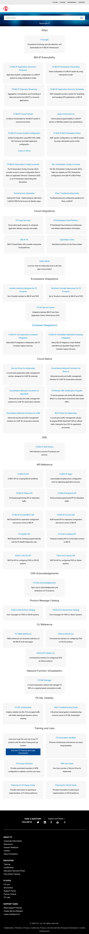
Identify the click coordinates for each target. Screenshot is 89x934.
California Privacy (38, 928)
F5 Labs (7, 897)
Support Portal (10, 891)
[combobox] (41, 18)
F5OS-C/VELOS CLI (66, 634)
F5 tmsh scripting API (67, 534)
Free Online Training (12, 874)
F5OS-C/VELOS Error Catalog (23, 610)
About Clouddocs (11, 854)
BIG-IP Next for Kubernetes (66, 413)
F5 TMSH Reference (23, 634)
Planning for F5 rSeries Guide (23, 785)
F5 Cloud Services (23, 220)
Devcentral (71, 2)
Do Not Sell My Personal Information (63, 928)
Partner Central (10, 894)
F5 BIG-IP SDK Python (44, 447)
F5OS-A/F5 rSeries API (66, 556)
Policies (18, 928)
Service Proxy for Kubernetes (23, 368)
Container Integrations (44, 325)
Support (82, 2)
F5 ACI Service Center (46, 307)
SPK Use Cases (67, 763)
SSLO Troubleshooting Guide (66, 707)
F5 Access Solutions (24, 763)
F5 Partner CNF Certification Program (67, 391)
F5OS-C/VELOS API (23, 556)
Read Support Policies (13, 908)
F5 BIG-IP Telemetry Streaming (24, 89)
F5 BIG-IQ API (23, 474)
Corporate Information (13, 841)
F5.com (55, 2)
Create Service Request (13, 911)
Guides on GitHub (24, 151)
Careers (7, 851)
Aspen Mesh (44, 261)
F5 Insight (44, 40)
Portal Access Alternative (24, 193)
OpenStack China (67, 240)
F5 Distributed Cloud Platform (66, 220)
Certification (9, 868)
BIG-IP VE (24, 240)
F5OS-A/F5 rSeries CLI (46, 653)
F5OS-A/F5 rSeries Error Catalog (66, 610)
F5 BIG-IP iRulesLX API (67, 493)
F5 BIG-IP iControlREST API (23, 515)
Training (7, 864)
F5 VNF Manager (44, 680)
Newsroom (8, 844)
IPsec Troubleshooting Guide (67, 193)
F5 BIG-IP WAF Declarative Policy (67, 133)
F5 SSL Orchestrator (23, 707)
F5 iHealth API (24, 534)
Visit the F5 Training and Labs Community (23, 751)
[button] (81, 18)
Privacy (26, 928)
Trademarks (8, 928)
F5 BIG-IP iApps (65, 474)
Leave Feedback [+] (11, 914)
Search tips (44, 24)
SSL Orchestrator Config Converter (66, 164)
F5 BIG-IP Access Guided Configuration (24, 133)
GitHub (62, 2)
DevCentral (8, 888)
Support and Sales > (56, 819)
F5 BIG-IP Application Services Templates (67, 89)
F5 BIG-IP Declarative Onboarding (66, 67)
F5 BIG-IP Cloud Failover (23, 114)
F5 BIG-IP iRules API (24, 493)
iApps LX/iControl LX (65, 114)
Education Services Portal (14, 871)
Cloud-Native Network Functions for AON (23, 413)
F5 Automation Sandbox (66, 738)
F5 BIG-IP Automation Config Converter (23, 164)
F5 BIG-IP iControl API (66, 515)
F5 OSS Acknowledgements (44, 583)
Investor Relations (11, 847)
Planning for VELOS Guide (65, 785)
